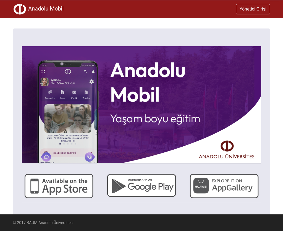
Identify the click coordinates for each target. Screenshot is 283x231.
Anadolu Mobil (38, 9)
